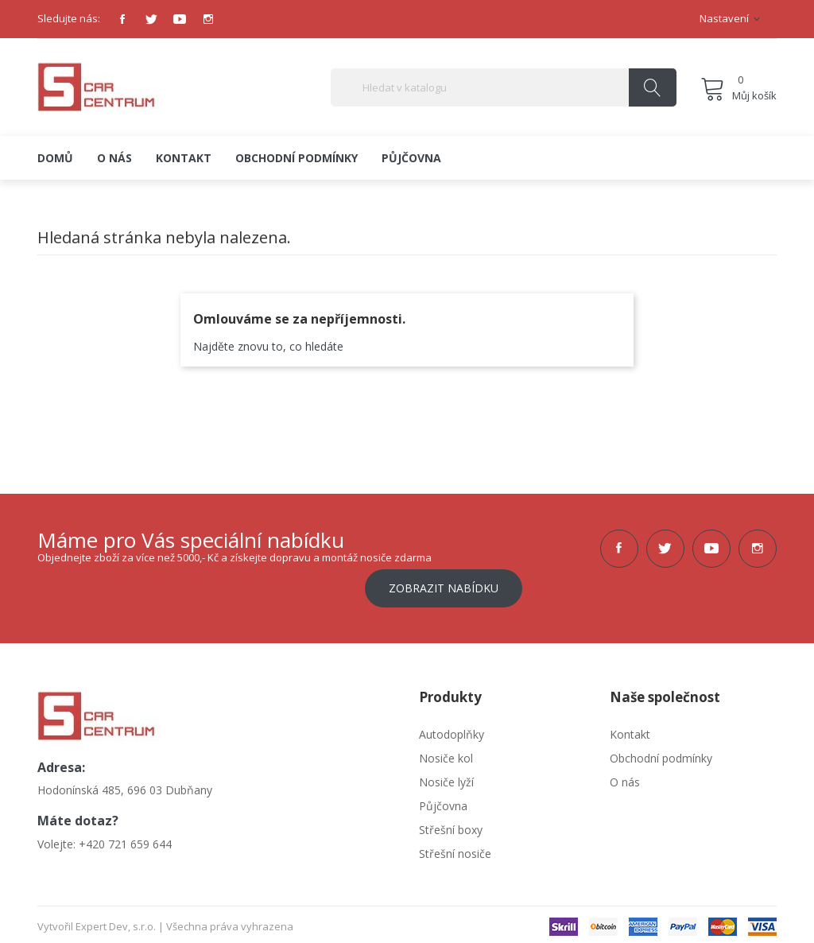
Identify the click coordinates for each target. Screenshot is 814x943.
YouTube (179, 19)
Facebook (122, 19)
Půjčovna (443, 801)
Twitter (151, 19)
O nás (625, 777)
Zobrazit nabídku (443, 583)
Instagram (208, 19)
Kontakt (630, 729)
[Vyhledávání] (503, 87)
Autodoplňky (451, 729)
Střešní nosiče (455, 848)
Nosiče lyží (446, 777)
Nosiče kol (446, 753)
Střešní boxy (451, 824)
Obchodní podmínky (661, 753)
